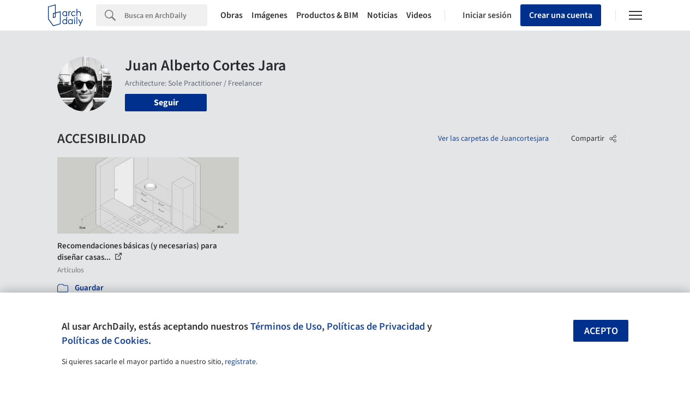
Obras (231, 15)
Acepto (601, 331)
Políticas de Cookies (105, 341)
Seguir (166, 103)
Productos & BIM (327, 15)
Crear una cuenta (560, 15)
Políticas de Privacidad (376, 326)
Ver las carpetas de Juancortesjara (493, 138)
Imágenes (269, 15)
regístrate (240, 361)
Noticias (382, 15)
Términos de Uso (286, 326)
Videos (418, 15)
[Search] (165, 15)
